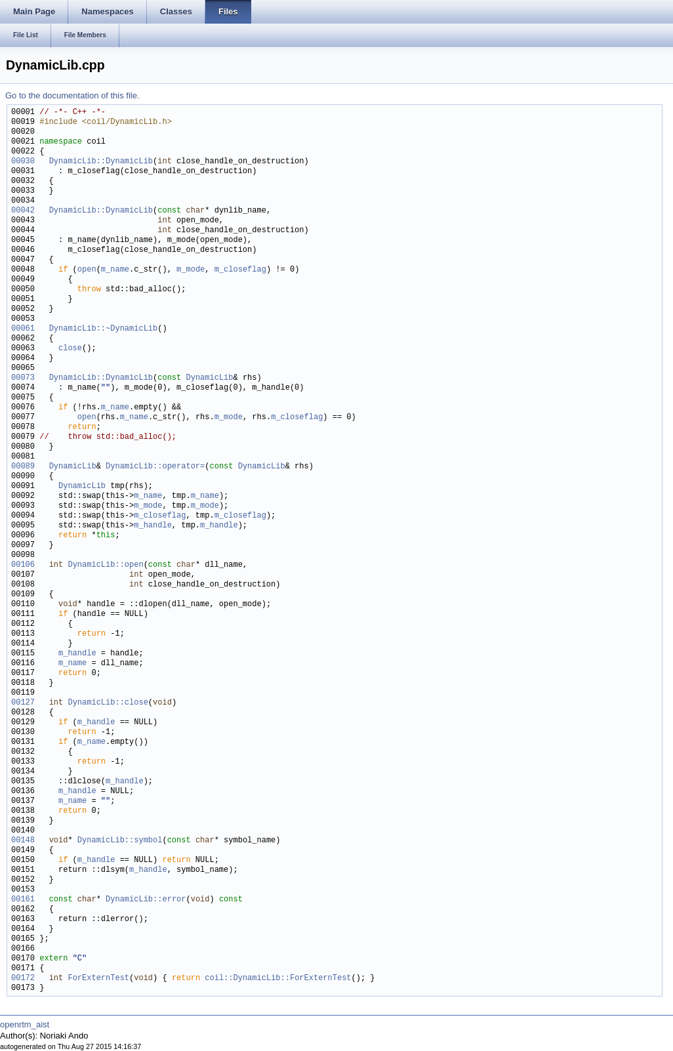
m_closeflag (240, 270)
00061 (23, 329)
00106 (23, 565)
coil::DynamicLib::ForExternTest (278, 978)
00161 (23, 899)
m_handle (153, 525)
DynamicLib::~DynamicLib (103, 329)
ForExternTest (98, 978)
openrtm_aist (24, 1024)
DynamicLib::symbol (120, 840)
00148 (23, 840)
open (86, 270)
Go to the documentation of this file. (72, 95)
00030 (23, 161)
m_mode (190, 270)
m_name (115, 270)
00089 (23, 466)
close (70, 348)
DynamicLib (209, 378)
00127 (23, 703)
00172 (23, 978)
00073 (23, 378)
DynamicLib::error (146, 899)
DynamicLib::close (108, 703)
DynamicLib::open (105, 565)
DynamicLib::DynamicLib (101, 161)
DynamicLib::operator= (155, 466)
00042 (23, 210)
